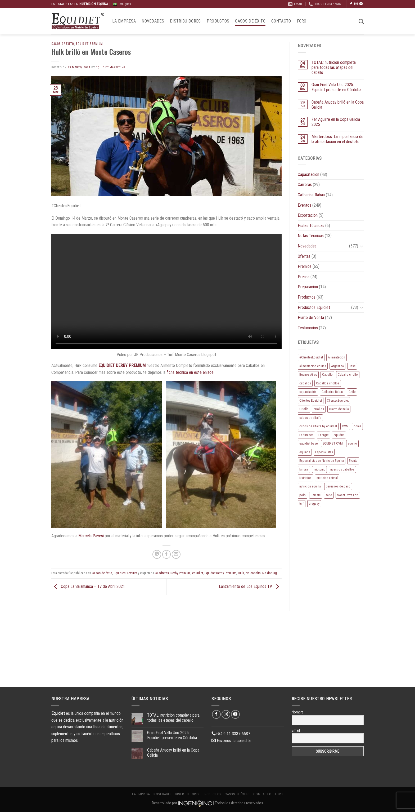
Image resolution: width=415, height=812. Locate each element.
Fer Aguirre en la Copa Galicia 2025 (336, 122)
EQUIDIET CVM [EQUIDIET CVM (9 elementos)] (333, 443)
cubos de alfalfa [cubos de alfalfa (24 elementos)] (310, 418)
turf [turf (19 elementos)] (301, 503)
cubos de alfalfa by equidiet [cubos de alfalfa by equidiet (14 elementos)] (318, 426)
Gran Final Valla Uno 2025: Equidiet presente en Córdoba (336, 87)
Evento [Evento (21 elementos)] (353, 461)
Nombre (298, 712)
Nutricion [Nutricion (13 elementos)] (305, 478)
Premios (305, 266)
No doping (269, 573)
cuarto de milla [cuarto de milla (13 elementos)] (339, 409)
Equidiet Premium (89, 44)
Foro (301, 21)
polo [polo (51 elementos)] (302, 495)
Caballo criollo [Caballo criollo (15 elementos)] (348, 374)
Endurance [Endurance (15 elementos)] (306, 435)
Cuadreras (162, 573)
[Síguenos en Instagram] (356, 4)
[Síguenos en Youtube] (361, 4)
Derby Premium (180, 573)
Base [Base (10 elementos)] (352, 366)
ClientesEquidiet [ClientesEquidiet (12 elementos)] (338, 400)
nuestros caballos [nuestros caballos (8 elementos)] (342, 469)
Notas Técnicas (311, 235)
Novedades (153, 21)
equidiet (197, 573)
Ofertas (304, 256)
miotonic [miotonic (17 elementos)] (319, 469)
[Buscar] (361, 21)
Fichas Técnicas (311, 225)
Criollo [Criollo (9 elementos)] (304, 409)
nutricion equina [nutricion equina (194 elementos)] (310, 486)
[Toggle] (361, 246)
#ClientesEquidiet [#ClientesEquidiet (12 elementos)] (311, 357)
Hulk (241, 573)
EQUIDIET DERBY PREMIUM (122, 365)
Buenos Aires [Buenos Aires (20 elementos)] (308, 374)
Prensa (303, 276)
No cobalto (253, 573)
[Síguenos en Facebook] (351, 4)
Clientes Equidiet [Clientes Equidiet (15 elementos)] (310, 400)
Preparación (308, 286)
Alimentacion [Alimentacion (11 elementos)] (336, 357)
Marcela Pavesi (91, 535)
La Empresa (124, 21)
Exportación (308, 215)
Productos (218, 21)
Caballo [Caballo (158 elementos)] (327, 374)
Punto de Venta (311, 317)
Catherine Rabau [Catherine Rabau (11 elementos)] (333, 392)
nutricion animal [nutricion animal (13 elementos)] (327, 478)
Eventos (304, 205)
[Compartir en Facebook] (166, 554)
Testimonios (308, 327)
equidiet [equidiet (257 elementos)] (338, 435)
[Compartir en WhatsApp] (156, 554)
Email (296, 730)
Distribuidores (185, 21)
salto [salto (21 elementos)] (329, 495)
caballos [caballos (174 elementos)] (305, 383)
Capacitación (308, 174)
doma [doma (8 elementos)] (357, 426)
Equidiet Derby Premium (220, 573)
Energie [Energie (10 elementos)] (323, 435)
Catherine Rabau (311, 194)
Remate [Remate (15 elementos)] (316, 495)
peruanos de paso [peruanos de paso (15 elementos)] (338, 486)
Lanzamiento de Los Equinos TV (250, 586)
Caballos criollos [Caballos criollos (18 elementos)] (327, 383)
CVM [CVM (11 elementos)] (345, 426)
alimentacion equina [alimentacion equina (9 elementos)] (312, 366)
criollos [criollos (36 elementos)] (319, 409)
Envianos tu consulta (231, 740)
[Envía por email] (176, 554)
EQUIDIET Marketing (110, 67)
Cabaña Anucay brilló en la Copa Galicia (338, 105)
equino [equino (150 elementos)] (352, 443)
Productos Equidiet (314, 307)
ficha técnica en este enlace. (190, 372)
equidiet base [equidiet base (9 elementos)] (308, 443)
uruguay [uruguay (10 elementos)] (314, 503)
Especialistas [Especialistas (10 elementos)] (324, 452)
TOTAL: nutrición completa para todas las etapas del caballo (334, 67)
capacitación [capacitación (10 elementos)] (308, 392)
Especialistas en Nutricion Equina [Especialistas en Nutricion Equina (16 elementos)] (321, 461)
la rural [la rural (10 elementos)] (304, 469)
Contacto (281, 21)
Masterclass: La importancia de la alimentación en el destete (337, 139)
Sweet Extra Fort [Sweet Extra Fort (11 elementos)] (347, 495)
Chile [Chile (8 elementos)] (352, 392)
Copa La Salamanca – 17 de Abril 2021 (88, 586)
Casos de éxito (250, 21)
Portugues (122, 4)
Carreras (305, 184)
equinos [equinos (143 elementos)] (304, 452)
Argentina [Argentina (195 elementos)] (337, 366)
